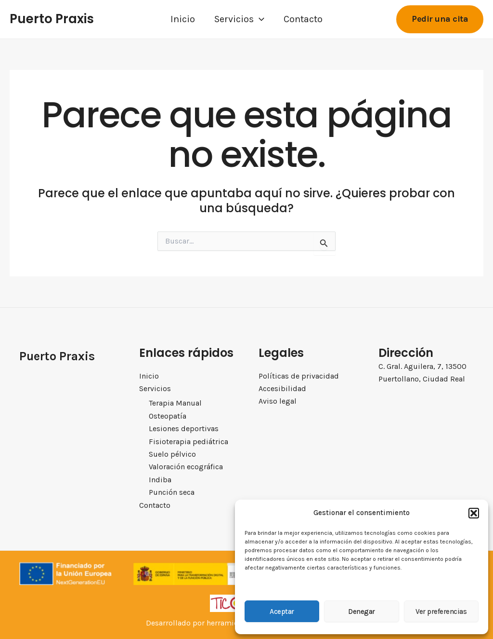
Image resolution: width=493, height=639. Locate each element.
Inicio (182, 19)
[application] (259, 19)
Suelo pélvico (172, 454)
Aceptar (282, 611)
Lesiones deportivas (184, 428)
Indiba (160, 479)
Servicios (239, 19)
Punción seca (172, 492)
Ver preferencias (441, 611)
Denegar (361, 611)
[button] (474, 513)
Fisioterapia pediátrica (188, 441)
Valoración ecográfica (186, 467)
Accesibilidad (282, 388)
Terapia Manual (175, 403)
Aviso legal (278, 401)
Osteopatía (167, 416)
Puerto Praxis (52, 18)
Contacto (303, 19)
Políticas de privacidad (299, 376)
